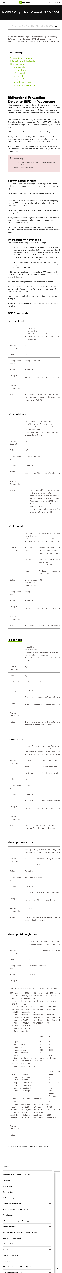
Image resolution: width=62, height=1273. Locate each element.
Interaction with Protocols (22, 61)
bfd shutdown (20, 70)
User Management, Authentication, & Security (20, 1232)
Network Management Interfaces (15, 1209)
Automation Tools (9, 1227)
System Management (11, 1198)
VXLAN (5, 1250)
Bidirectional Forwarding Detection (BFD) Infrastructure (38, 41)
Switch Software (23, 39)
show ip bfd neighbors (24, 85)
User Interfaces (8, 1192)
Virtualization (8, 1215)
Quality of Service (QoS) (12, 1238)
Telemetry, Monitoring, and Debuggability (18, 1221)
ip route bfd (19, 79)
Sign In (57, 2)
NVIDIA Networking (39, 37)
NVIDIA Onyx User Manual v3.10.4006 (16, 1175)
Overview (6, 1180)
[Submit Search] (55, 26)
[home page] (24, 2)
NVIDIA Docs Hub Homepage (18, 37)
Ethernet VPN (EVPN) (10, 1255)
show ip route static (23, 82)
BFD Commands (17, 64)
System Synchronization (12, 1203)
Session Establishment (21, 57)
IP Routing (6, 1261)
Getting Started (8, 1186)
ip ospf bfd (19, 76)
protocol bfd (19, 67)
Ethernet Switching (10, 1244)
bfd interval (19, 73)
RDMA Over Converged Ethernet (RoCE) (17, 1267)
